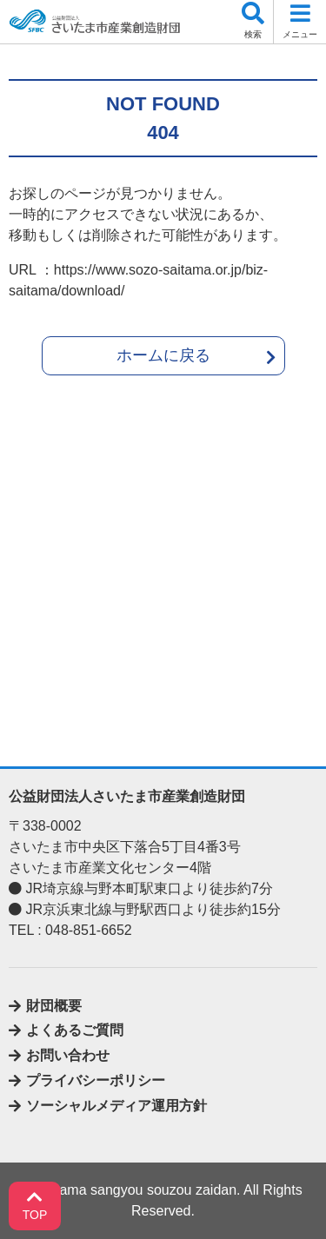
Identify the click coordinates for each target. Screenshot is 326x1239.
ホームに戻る (163, 355)
